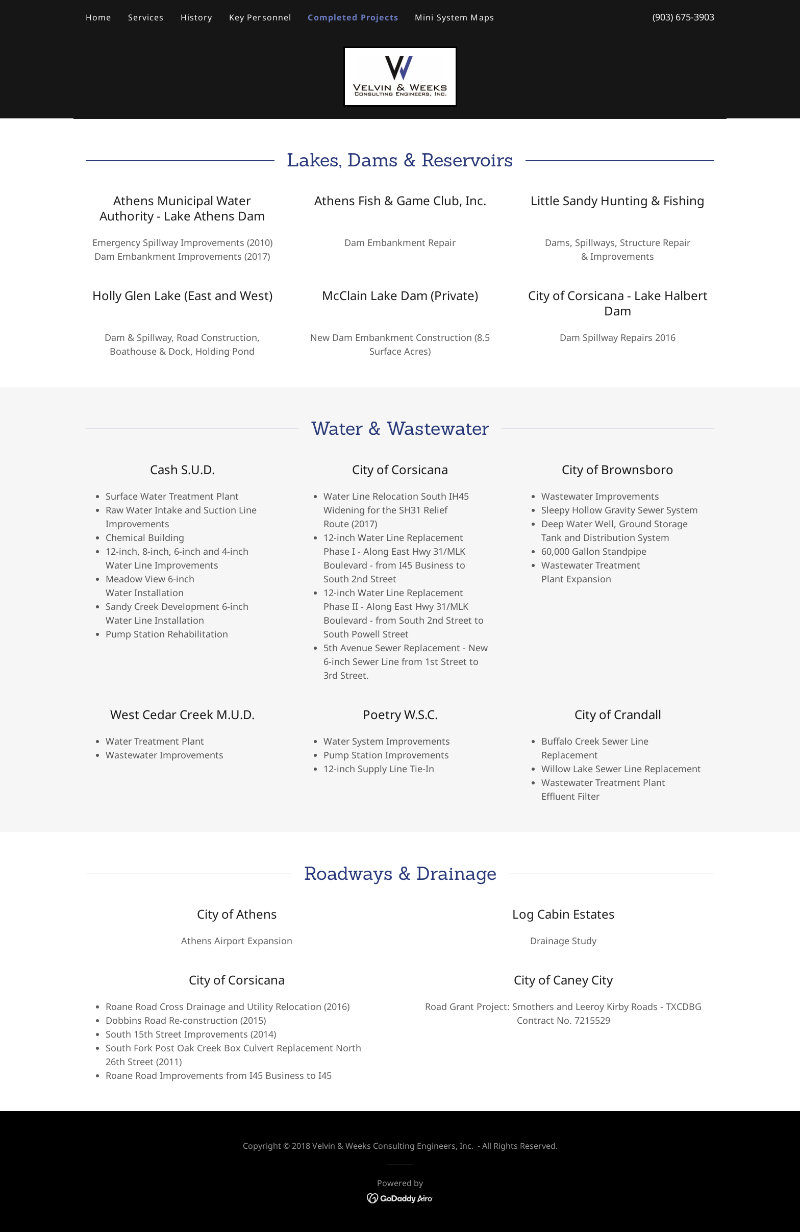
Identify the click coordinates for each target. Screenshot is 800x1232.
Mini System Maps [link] (454, 17)
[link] (400, 75)
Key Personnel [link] (260, 17)
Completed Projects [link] (353, 17)
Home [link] (99, 17)
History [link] (197, 17)
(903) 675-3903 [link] (683, 17)
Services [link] (146, 17)
